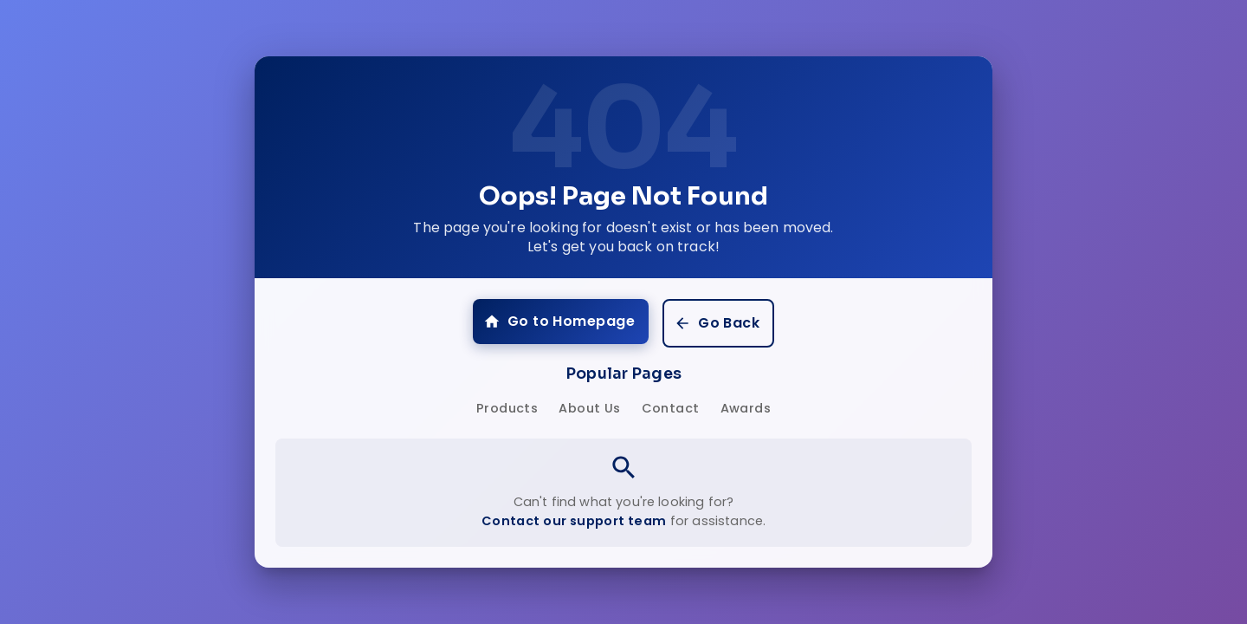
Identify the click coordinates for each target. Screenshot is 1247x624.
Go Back (716, 323)
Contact (671, 408)
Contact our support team (574, 521)
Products (507, 408)
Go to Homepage (559, 321)
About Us (589, 408)
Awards (745, 408)
